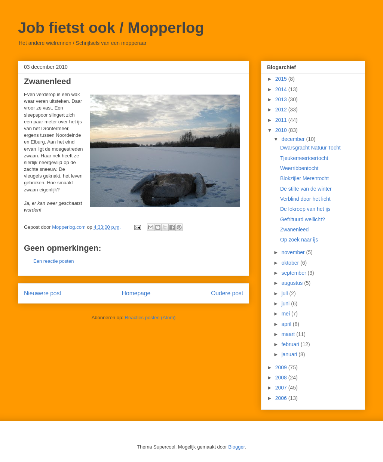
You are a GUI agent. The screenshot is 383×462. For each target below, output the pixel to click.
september (294, 273)
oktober (290, 263)
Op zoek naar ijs (299, 240)
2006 (281, 398)
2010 (281, 130)
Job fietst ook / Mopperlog (111, 27)
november (293, 252)
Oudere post (227, 293)
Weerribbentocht (299, 168)
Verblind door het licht (305, 199)
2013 (281, 99)
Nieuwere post (42, 293)
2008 (281, 378)
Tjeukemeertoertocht (304, 158)
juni (286, 304)
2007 (281, 388)
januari (289, 354)
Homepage (136, 293)
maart (288, 334)
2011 (281, 120)
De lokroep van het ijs (305, 209)
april (286, 324)
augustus (292, 283)
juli (285, 293)
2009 (281, 367)
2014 (281, 89)
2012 (281, 110)
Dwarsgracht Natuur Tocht (310, 148)
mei (286, 314)
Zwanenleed (294, 229)
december (293, 139)
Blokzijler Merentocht (304, 178)
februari (290, 344)
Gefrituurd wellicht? (302, 219)
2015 (281, 79)
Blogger (236, 447)
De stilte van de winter (306, 189)
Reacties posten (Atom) (150, 317)
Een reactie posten (53, 261)
